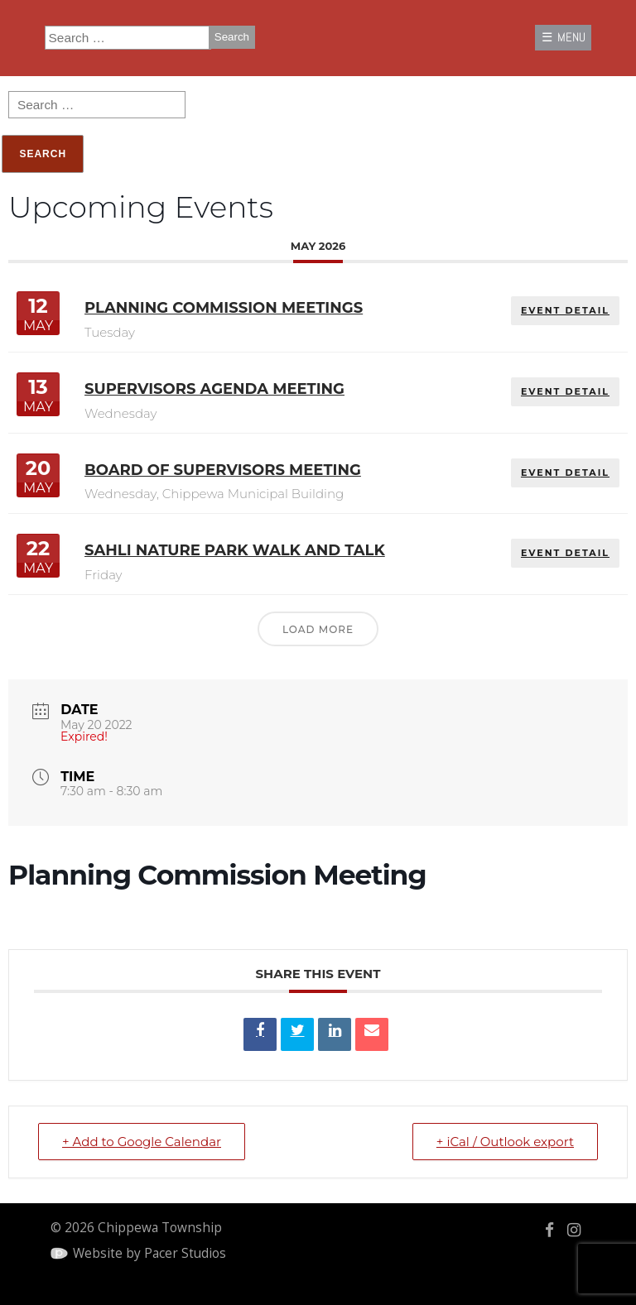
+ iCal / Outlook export (505, 1141)
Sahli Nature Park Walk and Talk (234, 550)
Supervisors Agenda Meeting (214, 389)
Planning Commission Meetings (223, 309)
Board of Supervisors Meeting (222, 470)
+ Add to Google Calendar (141, 1141)
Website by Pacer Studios (149, 1253)
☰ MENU (563, 37)
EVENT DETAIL (565, 311)
